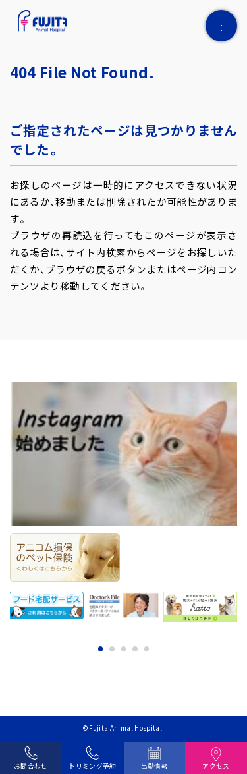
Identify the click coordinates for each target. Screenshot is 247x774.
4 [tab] (135, 648)
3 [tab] (123, 648)
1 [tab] (100, 648)
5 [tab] (147, 648)
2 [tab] (112, 648)
